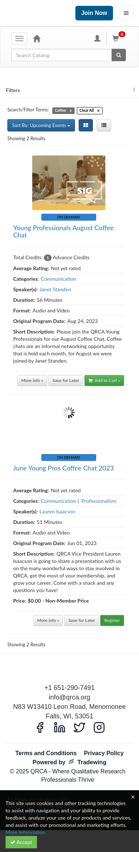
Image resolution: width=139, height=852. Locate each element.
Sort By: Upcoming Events (41, 125)
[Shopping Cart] (120, 38)
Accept (21, 842)
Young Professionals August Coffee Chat (63, 231)
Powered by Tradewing (69, 761)
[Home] (36, 38)
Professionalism (99, 501)
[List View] (104, 125)
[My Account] (97, 38)
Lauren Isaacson (57, 511)
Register (112, 620)
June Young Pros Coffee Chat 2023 (63, 468)
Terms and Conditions (46, 753)
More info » (32, 380)
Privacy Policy (104, 753)
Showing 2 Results (26, 138)
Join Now (94, 13)
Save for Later (65, 380)
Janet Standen (55, 289)
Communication (58, 279)
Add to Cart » (104, 380)
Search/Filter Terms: (28, 110)
